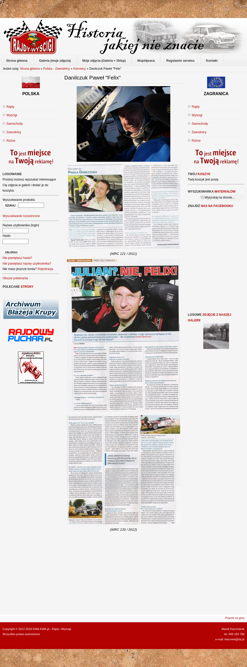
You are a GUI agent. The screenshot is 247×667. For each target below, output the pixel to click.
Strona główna (30, 68)
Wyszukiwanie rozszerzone (21, 216)
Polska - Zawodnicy (56, 68)
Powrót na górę (234, 617)
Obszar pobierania (15, 278)
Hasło (7, 236)
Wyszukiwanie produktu (19, 200)
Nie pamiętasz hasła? (17, 258)
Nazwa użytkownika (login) (21, 225)
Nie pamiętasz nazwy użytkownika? (27, 263)
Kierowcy (79, 68)
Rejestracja (45, 269)
